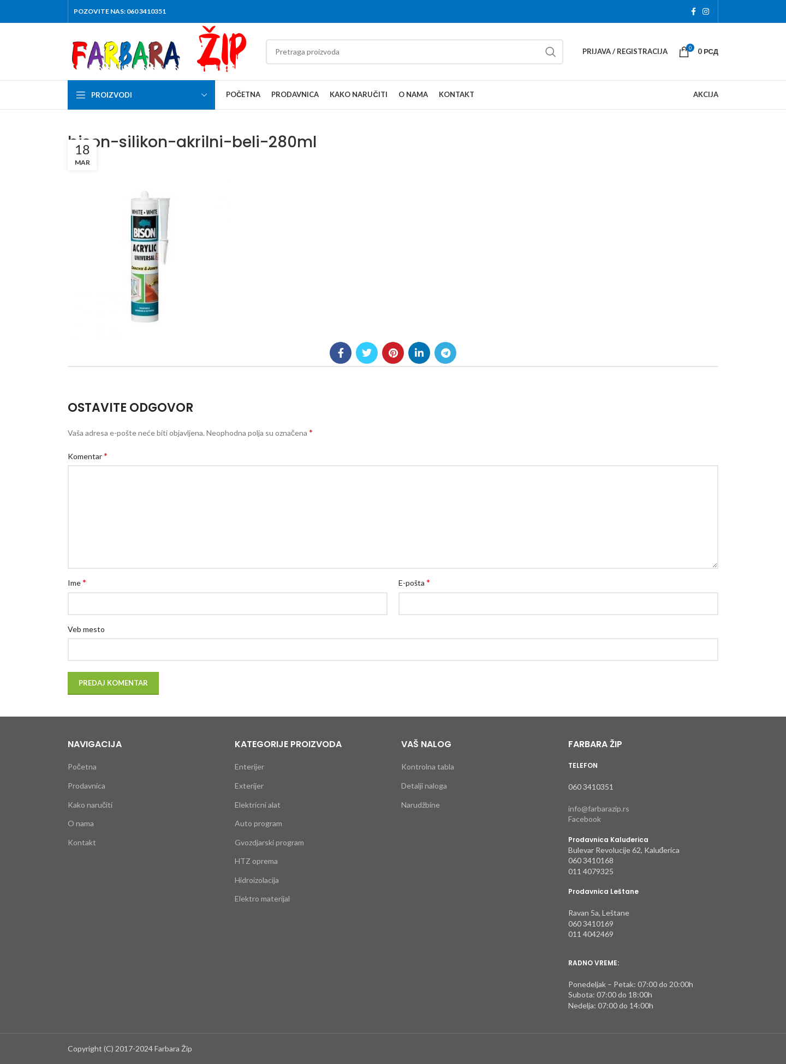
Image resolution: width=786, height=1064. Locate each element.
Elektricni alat (258, 804)
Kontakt (82, 842)
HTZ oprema (256, 860)
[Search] (414, 51)
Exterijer (249, 785)
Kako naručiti (90, 804)
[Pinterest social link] (393, 353)
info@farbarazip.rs (598, 808)
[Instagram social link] (705, 11)
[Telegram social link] (445, 353)
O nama (81, 823)
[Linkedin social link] (419, 353)
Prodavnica (86, 785)
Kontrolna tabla (427, 766)
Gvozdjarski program (269, 842)
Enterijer (249, 766)
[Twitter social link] (367, 353)
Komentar (88, 455)
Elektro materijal (262, 898)
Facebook (584, 818)
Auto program (258, 823)
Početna (82, 766)
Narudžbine (420, 804)
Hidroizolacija (257, 880)
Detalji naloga (424, 785)
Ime (77, 582)
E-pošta (414, 582)
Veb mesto (86, 629)
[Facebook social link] (693, 11)
